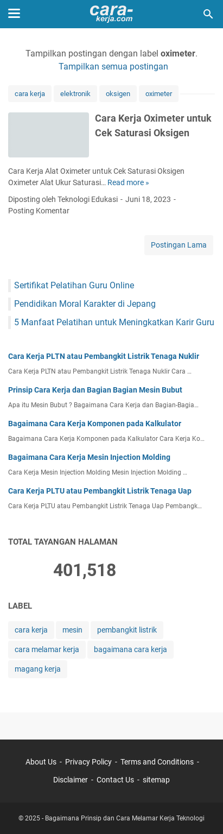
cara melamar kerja (47, 649)
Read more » (128, 182)
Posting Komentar (38, 210)
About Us (41, 761)
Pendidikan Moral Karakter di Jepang (85, 304)
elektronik (75, 94)
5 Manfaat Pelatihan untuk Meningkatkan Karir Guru (114, 322)
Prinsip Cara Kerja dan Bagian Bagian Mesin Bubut (95, 390)
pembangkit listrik (127, 630)
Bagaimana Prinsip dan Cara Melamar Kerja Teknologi (125, 818)
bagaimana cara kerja (130, 649)
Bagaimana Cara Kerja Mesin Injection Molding (89, 457)
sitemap (156, 779)
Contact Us (115, 779)
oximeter (158, 94)
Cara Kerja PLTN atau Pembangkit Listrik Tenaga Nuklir (103, 356)
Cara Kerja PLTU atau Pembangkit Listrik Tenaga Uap (100, 490)
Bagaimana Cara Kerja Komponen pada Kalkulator (94, 423)
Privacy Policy (88, 761)
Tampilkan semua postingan (113, 66)
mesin (72, 630)
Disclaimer (70, 779)
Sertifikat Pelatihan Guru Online (74, 285)
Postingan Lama (179, 245)
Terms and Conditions (157, 761)
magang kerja (38, 669)
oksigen (118, 94)
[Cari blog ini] (208, 14)
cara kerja (30, 94)
